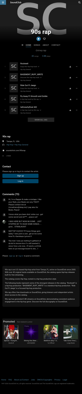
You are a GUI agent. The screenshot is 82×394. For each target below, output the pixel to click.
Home (28, 45)
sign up (12, 256)
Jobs (33, 380)
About (46, 45)
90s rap (6, 136)
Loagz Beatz (71, 343)
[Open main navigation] (3, 2)
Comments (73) (10, 194)
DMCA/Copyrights (44, 380)
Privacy (57, 380)
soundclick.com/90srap (15, 150)
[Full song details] (76, 66)
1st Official (50, 343)
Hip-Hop (9, 145)
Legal (65, 380)
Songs (37, 45)
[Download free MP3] (70, 66)
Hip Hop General (25, 69)
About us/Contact (21, 380)
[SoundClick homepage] (16, 2)
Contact (56, 45)
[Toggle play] (5, 66)
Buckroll (11, 343)
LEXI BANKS (31, 343)
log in (21, 256)
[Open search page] (79, 2)
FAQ (10, 380)
